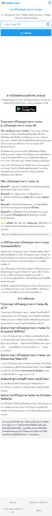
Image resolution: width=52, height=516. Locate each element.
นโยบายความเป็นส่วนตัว (13, 510)
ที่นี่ (32, 374)
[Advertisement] (26, 65)
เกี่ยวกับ (13, 502)
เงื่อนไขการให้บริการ (39, 502)
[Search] (26, 24)
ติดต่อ (39, 510)
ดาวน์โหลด (26, 33)
